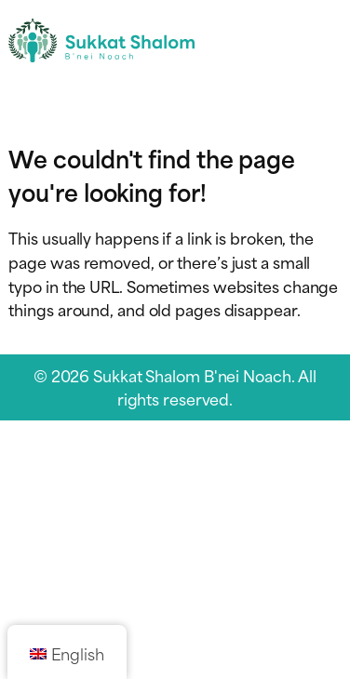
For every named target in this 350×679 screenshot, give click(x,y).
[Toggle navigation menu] (325, 40)
